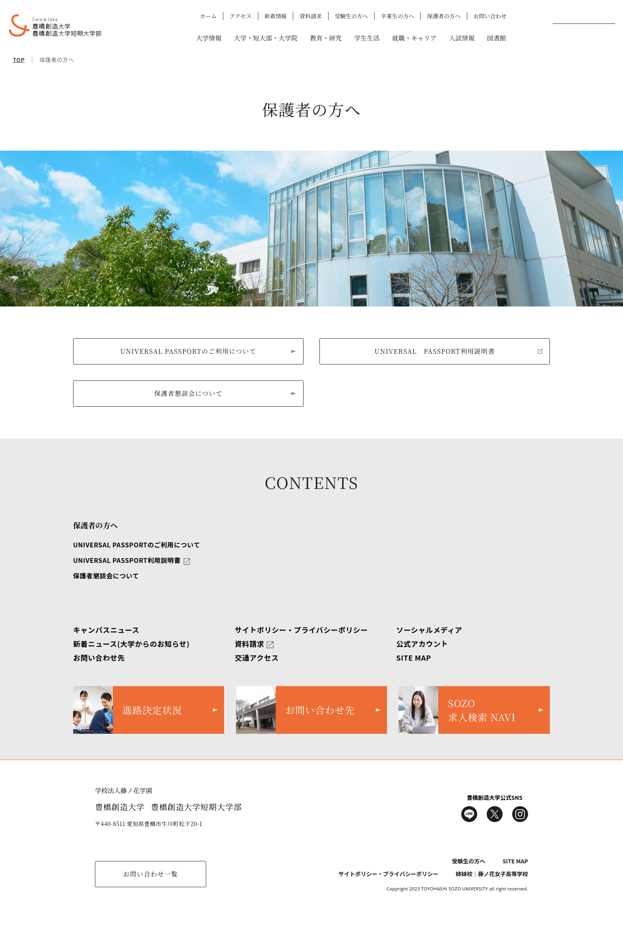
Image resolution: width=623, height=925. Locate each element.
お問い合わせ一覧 (150, 873)
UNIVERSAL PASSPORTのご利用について (188, 351)
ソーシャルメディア (429, 629)
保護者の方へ (443, 16)
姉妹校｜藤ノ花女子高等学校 (492, 874)
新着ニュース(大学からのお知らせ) (131, 643)
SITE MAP (413, 657)
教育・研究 (326, 38)
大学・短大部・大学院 (266, 38)
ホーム (208, 16)
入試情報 (461, 38)
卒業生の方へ (397, 16)
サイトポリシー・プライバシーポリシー (301, 629)
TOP (19, 60)
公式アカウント (422, 643)
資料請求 (311, 16)
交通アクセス (257, 657)
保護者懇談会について (188, 393)
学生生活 (366, 38)
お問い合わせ (490, 16)
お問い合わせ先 (99, 657)
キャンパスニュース (106, 629)
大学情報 (208, 38)
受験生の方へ (351, 16)
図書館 (496, 38)
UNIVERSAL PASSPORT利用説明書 (435, 351)
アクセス (241, 16)
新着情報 (276, 16)
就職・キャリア (414, 38)
